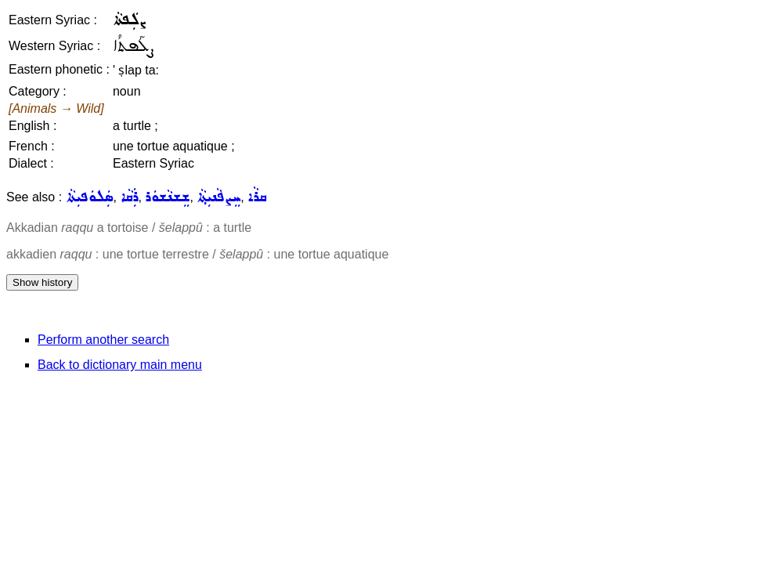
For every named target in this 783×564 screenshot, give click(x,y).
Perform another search (103, 339)
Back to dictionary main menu (120, 364)
